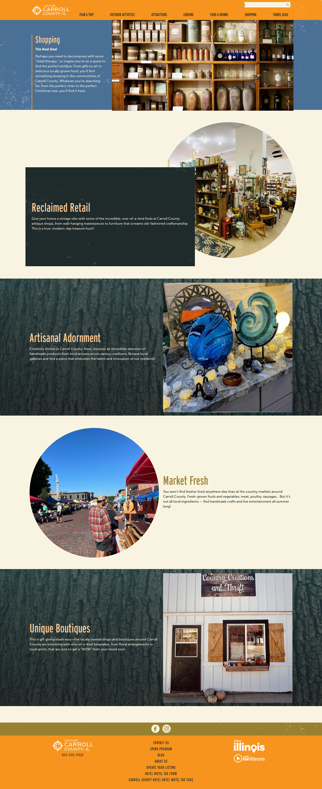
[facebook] (155, 729)
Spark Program (161, 749)
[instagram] (166, 729)
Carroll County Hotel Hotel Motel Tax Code (161, 779)
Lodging (188, 14)
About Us (161, 761)
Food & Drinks (219, 14)
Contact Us (161, 742)
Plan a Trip (86, 14)
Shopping (250, 14)
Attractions (159, 14)
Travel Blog (280, 14)
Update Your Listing (161, 767)
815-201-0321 (73, 755)
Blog (161, 755)
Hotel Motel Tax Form (161, 773)
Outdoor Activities (122, 14)
